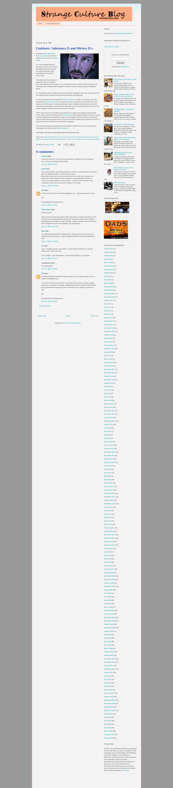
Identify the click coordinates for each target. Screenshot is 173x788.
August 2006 (108, 714)
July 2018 (107, 276)
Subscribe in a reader (111, 47)
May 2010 (107, 559)
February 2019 (109, 266)
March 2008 (108, 648)
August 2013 (108, 424)
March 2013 (108, 442)
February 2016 (109, 345)
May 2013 (107, 435)
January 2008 (108, 655)
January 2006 (108, 738)
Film (83, 139)
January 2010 (108, 573)
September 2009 (109, 586)
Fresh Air (74, 137)
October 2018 (108, 273)
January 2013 (108, 448)
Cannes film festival (52, 102)
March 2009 (108, 607)
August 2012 (108, 466)
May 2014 (107, 393)
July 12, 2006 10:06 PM (49, 226)
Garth (43, 169)
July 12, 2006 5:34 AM (49, 164)
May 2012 (107, 476)
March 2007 (108, 690)
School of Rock (67, 115)
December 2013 (109, 411)
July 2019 (107, 259)
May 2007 (107, 683)
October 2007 (108, 666)
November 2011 (109, 497)
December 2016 (109, 328)
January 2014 (108, 407)
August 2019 (108, 256)
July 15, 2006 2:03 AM (49, 301)
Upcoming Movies (94, 139)
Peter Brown (46, 209)
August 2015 (108, 352)
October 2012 (108, 459)
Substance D (52, 139)
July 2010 (107, 552)
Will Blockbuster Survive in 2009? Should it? (123, 153)
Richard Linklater (42, 56)
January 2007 (108, 697)
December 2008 (109, 617)
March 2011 (108, 524)
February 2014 (109, 404)
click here (126, 770)
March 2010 (108, 566)
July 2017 (107, 304)
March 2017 (108, 318)
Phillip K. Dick (57, 137)
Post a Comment (45, 306)
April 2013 (107, 438)
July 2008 (107, 634)
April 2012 (107, 480)
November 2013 (109, 414)
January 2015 (108, 366)
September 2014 (109, 380)
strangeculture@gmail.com (123, 33)
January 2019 (108, 269)
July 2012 (107, 469)
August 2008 (108, 631)
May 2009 (107, 600)
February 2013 (109, 445)
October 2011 (108, 500)
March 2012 (108, 483)
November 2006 (109, 703)
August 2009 (108, 590)
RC (42, 246)
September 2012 (109, 462)
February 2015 (109, 362)
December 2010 (109, 535)
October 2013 (108, 417)
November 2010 (109, 538)
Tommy (44, 156)
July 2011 (107, 510)
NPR (70, 137)
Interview (89, 137)
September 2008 (109, 628)
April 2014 (107, 397)
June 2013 (107, 431)
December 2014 (109, 369)
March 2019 (108, 262)
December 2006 (109, 700)
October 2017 (108, 300)
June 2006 (107, 721)
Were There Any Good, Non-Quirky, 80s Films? (123, 168)
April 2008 (107, 645)
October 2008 (108, 624)
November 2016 (109, 331)
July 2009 (107, 593)
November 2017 (109, 297)
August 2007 (108, 672)
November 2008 (109, 621)
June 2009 (107, 597)
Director (87, 139)
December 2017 (109, 293)
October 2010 (108, 541)
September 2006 (109, 710)
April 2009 (107, 603)
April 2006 (107, 728)
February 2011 (109, 528)
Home (40, 23)
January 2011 (108, 531)
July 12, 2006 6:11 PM (49, 205)
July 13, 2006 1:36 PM (49, 269)
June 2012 (107, 473)
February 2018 (109, 287)
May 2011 (107, 517)
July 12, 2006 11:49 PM (49, 241)
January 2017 (108, 324)
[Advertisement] (64, 32)
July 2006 (107, 717)
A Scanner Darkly (48, 137)
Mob (43, 231)
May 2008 (107, 641)
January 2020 (108, 249)
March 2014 (108, 400)
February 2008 (109, 652)
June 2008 (107, 638)
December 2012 (109, 452)
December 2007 (109, 659)
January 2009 (108, 614)
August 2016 (108, 338)
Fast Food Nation (68, 99)
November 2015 (109, 349)
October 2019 (108, 252)
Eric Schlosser (45, 139)
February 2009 (109, 610)
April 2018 (107, 280)
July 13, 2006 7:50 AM (49, 258)
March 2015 (108, 359)
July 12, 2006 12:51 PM (49, 186)
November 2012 (109, 455)
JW (42, 190)
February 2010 (109, 569)
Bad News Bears (62, 128)
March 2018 (108, 283)
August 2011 (108, 507)
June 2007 (107, 679)
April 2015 (107, 355)
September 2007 (109, 669)
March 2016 (108, 342)
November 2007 (109, 662)
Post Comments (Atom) (73, 323)
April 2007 (107, 686)
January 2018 (108, 290)
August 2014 (108, 383)
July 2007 (107, 676)
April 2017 (107, 314)
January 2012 (108, 490)
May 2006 (107, 724)
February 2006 (109, 734)
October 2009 (108, 583)
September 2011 (109, 504)
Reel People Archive (52, 23)
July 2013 (107, 428)
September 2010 (109, 545)
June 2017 (107, 307)
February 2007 (109, 693)
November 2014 (109, 373)
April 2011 (107, 521)
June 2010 (107, 555)
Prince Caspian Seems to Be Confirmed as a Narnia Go (124, 95)
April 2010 (107, 562)
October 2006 (108, 707)
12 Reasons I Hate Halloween (124, 124)
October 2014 (108, 376)
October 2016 (108, 335)
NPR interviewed (49, 53)
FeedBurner (125, 67)
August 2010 (108, 548)
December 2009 (109, 576)
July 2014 (107, 386)
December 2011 (109, 493)
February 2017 (109, 321)
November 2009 (109, 579)
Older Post (94, 316)
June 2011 (107, 514)
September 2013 (109, 421)
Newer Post (42, 316)
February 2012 (109, 486)
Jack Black (78, 139)
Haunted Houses (119, 183)
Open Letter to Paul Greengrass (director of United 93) (125, 138)
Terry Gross (65, 137)
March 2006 (108, 731)
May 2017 (107, 311)
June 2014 (107, 390)
